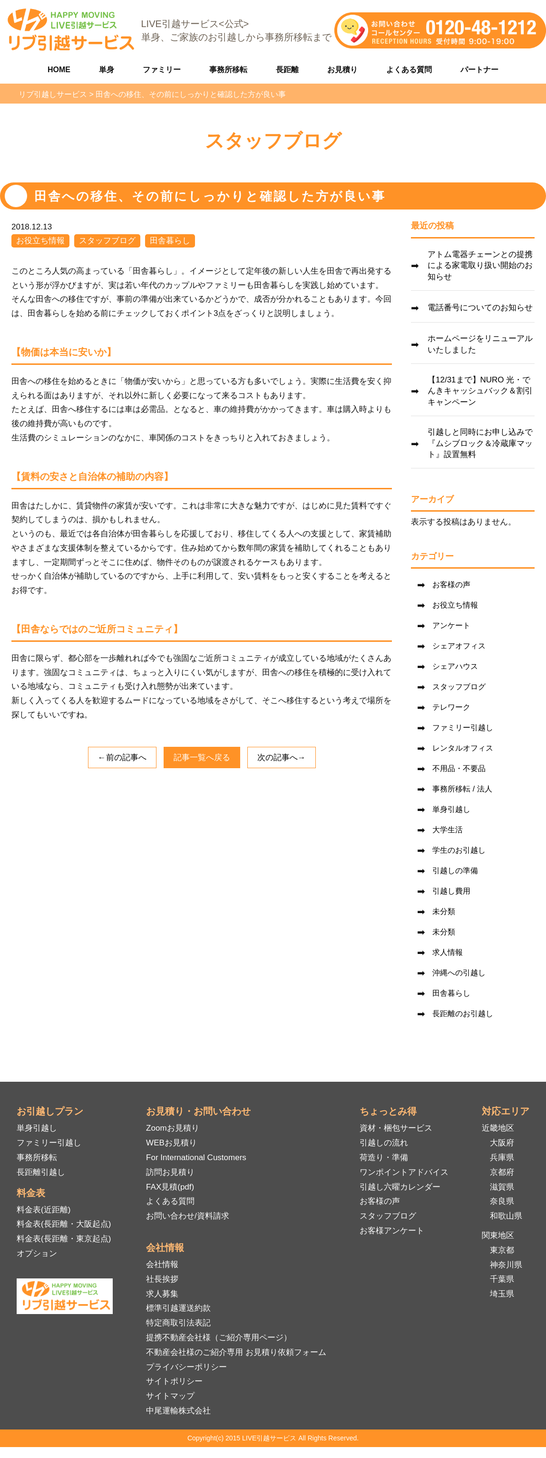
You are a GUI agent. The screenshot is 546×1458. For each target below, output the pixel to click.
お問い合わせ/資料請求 (187, 1215)
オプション (37, 1253)
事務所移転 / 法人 (462, 789)
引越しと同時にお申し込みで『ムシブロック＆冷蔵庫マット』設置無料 (480, 443)
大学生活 (447, 830)
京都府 (502, 1172)
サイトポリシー (174, 1381)
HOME (59, 70)
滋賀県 (502, 1186)
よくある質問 (409, 70)
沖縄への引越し (459, 973)
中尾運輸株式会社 (178, 1410)
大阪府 (502, 1142)
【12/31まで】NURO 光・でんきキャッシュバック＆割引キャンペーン (480, 391)
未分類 (443, 911)
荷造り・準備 (384, 1157)
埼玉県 (502, 1293)
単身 (106, 70)
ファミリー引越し (462, 728)
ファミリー (162, 70)
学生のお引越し (459, 850)
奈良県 (502, 1201)
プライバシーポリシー (186, 1367)
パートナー (479, 70)
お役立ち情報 (40, 240)
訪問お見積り (170, 1172)
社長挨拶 (162, 1279)
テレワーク (451, 707)
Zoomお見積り (172, 1128)
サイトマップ (170, 1396)
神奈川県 (506, 1264)
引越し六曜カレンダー (400, 1186)
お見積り (342, 70)
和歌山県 (506, 1215)
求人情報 (447, 952)
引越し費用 (451, 891)
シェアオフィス (459, 646)
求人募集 (162, 1293)
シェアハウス (455, 666)
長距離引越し (41, 1172)
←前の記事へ (122, 757)
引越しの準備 (455, 871)
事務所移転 (228, 70)
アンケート (451, 625)
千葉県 (502, 1279)
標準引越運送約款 (178, 1308)
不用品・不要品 (459, 768)
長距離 (287, 70)
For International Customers (196, 1157)
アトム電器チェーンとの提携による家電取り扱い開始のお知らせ (480, 266)
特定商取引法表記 (178, 1322)
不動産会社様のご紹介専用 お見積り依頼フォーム (236, 1352)
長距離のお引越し (462, 1014)
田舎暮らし (170, 240)
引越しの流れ (384, 1142)
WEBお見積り (171, 1142)
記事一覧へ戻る (202, 757)
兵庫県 (502, 1157)
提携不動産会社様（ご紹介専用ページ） (219, 1337)
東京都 (502, 1250)
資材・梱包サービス (396, 1128)
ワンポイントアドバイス (404, 1172)
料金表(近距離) (43, 1209)
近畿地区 (498, 1128)
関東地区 (498, 1235)
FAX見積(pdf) (170, 1186)
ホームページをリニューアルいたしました (480, 344)
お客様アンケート (392, 1230)
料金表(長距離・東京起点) (64, 1238)
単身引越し (451, 809)
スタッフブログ (107, 240)
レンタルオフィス (462, 748)
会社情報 (162, 1264)
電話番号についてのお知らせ (480, 307)
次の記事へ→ (281, 757)
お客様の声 (451, 585)
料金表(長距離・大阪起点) (64, 1224)
